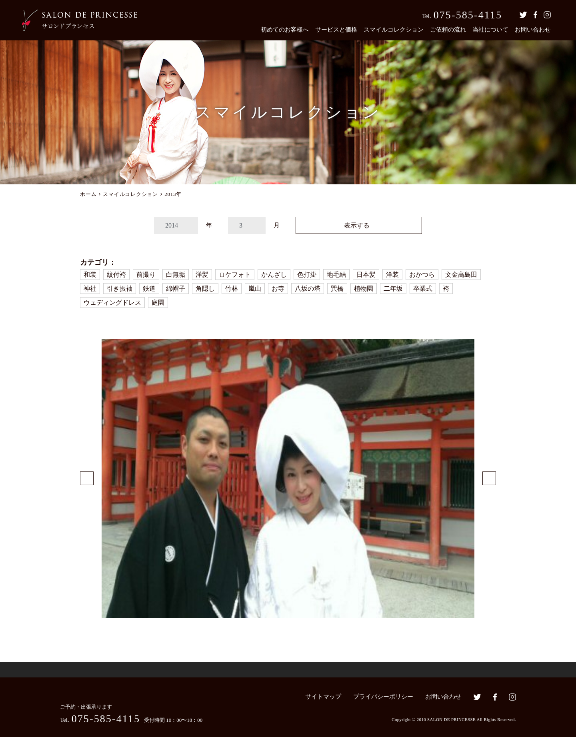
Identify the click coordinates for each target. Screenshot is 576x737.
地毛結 (336, 274)
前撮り (146, 274)
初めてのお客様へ (285, 29)
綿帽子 (175, 288)
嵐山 (254, 288)
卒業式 (422, 288)
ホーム (88, 194)
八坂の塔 (307, 288)
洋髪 (202, 274)
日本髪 (366, 274)
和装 (90, 274)
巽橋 (337, 288)
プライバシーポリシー (383, 696)
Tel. (462, 15)
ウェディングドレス (112, 302)
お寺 (278, 288)
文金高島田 (461, 274)
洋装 (392, 274)
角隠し (205, 288)
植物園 (363, 288)
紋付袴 (116, 274)
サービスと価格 (336, 29)
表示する (357, 225)
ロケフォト (235, 274)
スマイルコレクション (394, 29)
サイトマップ (323, 696)
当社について (490, 29)
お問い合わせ (533, 29)
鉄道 (149, 288)
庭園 (158, 302)
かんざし (274, 274)
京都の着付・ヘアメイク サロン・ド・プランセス (79, 20)
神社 (90, 288)
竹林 (231, 288)
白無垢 (175, 274)
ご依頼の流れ (448, 29)
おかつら (422, 274)
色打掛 (306, 274)
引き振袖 (119, 288)
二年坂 (393, 288)
